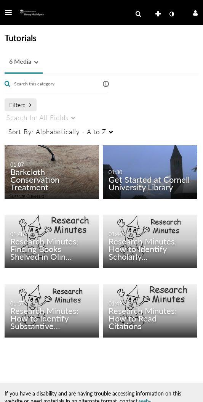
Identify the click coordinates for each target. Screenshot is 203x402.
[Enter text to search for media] (54, 84)
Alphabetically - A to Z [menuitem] (57, 132)
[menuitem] (138, 14)
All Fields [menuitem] (37, 118)
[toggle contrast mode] (171, 14)
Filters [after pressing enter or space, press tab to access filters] (20, 104)
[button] (11, 12)
